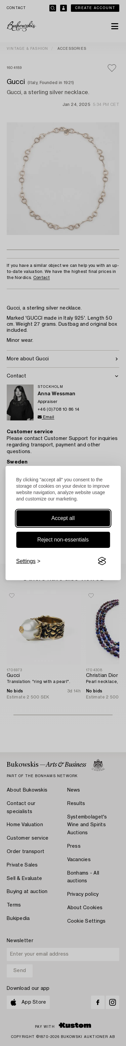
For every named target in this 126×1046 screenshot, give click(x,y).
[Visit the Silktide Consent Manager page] (102, 561)
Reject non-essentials (63, 539)
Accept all (63, 518)
